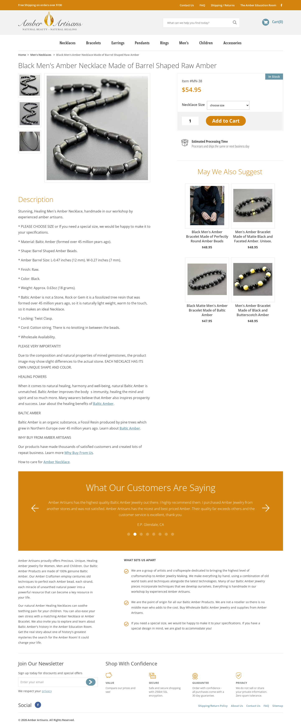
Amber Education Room (75, 627)
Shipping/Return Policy (213, 706)
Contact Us (187, 5)
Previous (35, 508)
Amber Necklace (56, 462)
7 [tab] (166, 534)
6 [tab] (160, 534)
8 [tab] (172, 534)
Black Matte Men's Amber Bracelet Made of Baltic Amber (207, 287)
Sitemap (277, 706)
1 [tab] (128, 534)
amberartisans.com (50, 20)
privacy (47, 691)
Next (266, 508)
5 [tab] (154, 534)
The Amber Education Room (258, 5)
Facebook (281, 5)
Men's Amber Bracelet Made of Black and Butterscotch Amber (253, 287)
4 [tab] (147, 534)
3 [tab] (141, 534)
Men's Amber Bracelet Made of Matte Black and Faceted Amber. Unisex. (253, 213)
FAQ (202, 5)
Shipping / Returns (223, 5)
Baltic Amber (103, 403)
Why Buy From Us (78, 452)
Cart (277, 21)
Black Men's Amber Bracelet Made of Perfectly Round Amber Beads (207, 213)
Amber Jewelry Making (171, 576)
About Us (237, 706)
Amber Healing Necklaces (53, 606)
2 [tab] (135, 534)
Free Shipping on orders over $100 (40, 5)
